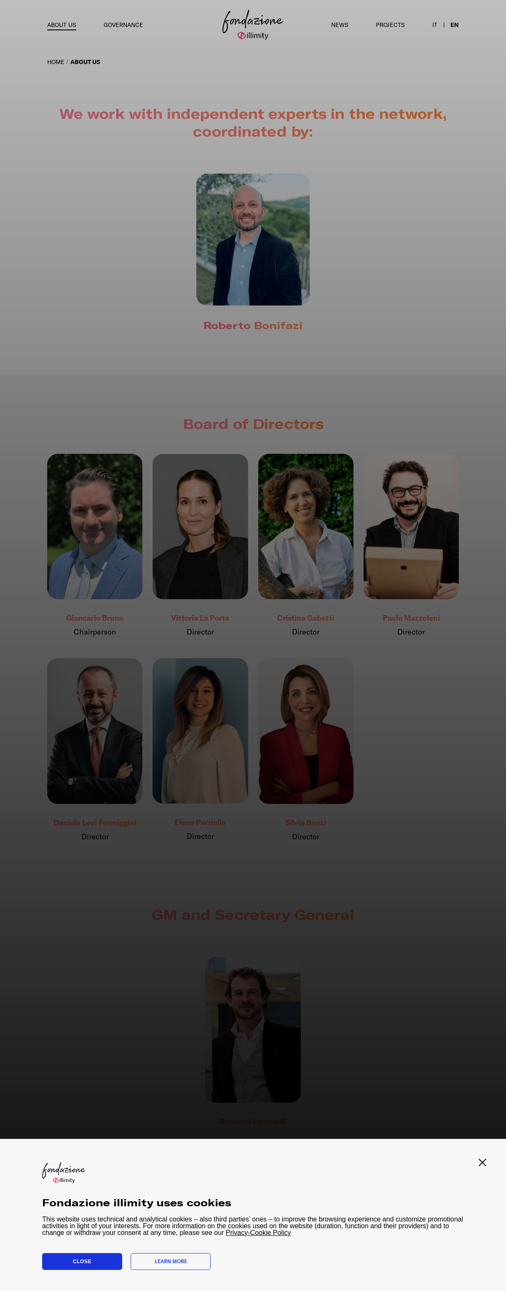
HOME (55, 62)
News (339, 25)
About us (61, 25)
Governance (123, 25)
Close (82, 1261)
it (434, 25)
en (454, 25)
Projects (390, 25)
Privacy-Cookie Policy (258, 1232)
